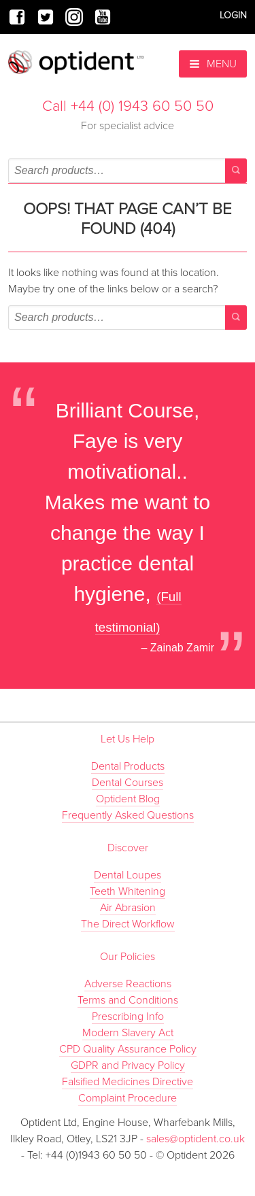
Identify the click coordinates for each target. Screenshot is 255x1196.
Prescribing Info (128, 1016)
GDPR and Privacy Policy (128, 1065)
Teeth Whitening (127, 891)
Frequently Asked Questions (128, 815)
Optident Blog (128, 799)
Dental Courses (127, 782)
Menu (213, 64)
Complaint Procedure (127, 1098)
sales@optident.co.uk (195, 1139)
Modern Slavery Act (127, 1033)
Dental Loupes (127, 875)
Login (233, 15)
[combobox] (127, 170)
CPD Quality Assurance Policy (128, 1049)
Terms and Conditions (128, 1000)
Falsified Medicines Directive (127, 1082)
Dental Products (128, 766)
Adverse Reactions (127, 984)
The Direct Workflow (128, 924)
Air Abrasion (128, 908)
